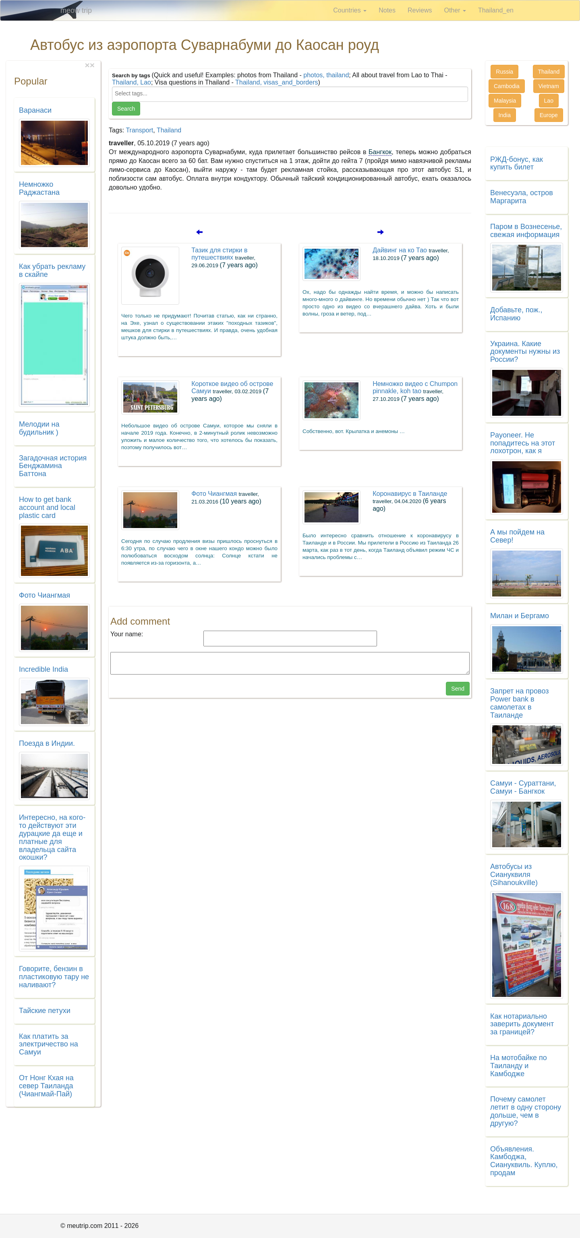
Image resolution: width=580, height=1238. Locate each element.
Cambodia (507, 86)
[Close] (92, 65)
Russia (504, 71)
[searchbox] (290, 93)
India (505, 115)
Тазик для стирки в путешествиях (224, 257)
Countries (350, 10)
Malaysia (505, 100)
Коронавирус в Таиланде (410, 501)
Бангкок (380, 152)
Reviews (420, 10)
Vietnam (549, 86)
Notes (387, 10)
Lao (548, 100)
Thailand (169, 130)
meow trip (76, 10)
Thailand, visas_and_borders (276, 82)
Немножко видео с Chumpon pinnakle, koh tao (415, 391)
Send (457, 688)
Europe (549, 115)
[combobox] (290, 94)
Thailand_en (496, 10)
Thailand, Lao (131, 82)
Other (455, 10)
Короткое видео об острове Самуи (232, 391)
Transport (139, 130)
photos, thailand (326, 75)
